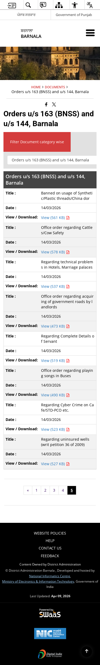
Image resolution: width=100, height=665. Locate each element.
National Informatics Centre (49, 576)
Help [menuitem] (50, 540)
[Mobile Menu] (90, 32)
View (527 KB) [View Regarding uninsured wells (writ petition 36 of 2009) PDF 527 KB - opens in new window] (55, 463)
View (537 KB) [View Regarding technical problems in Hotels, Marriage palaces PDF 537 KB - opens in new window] (55, 286)
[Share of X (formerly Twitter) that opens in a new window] (54, 104)
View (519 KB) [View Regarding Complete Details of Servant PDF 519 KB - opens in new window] (55, 360)
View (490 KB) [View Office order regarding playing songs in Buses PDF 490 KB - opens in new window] (55, 394)
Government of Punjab (74, 14)
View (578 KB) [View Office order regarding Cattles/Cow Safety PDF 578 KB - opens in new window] (55, 251)
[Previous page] (27, 490)
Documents (55, 87)
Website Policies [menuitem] (50, 533)
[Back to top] (86, 651)
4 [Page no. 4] (63, 490)
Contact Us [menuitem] (50, 548)
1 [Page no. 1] (36, 490)
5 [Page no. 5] (72, 490)
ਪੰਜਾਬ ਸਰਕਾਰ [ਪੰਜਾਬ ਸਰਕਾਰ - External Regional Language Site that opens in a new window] (26, 14)
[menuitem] (11, 5)
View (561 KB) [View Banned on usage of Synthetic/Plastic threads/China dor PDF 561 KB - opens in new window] (55, 217)
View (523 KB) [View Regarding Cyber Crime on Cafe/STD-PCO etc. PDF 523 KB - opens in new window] (55, 429)
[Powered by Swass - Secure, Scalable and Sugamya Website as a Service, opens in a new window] (50, 613)
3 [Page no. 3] (54, 490)
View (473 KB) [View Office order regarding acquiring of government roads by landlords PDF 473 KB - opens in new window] (55, 326)
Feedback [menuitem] (50, 555)
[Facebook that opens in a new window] (46, 104)
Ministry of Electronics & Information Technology (38, 581)
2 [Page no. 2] (45, 490)
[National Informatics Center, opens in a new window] (50, 634)
